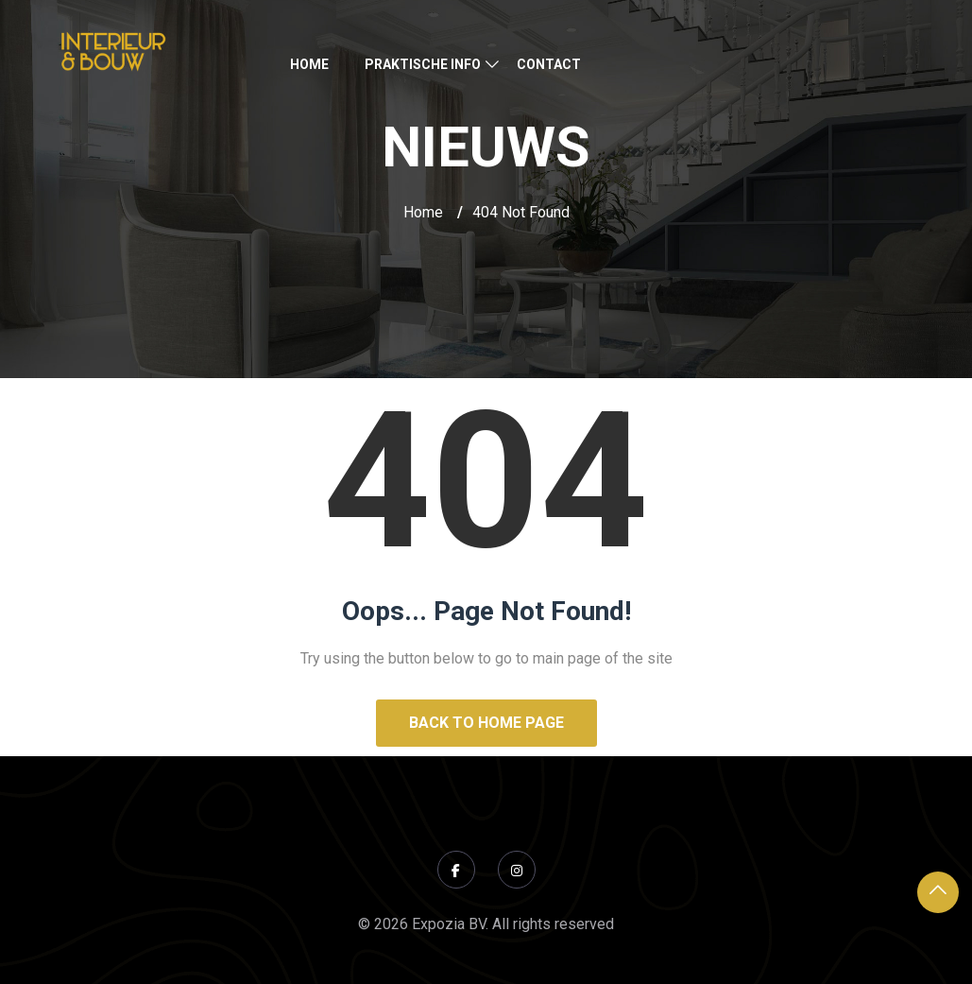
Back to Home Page (486, 723)
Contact (549, 64)
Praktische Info (423, 64)
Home (309, 64)
